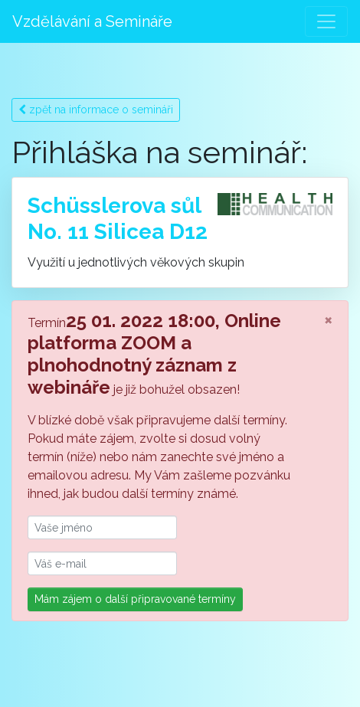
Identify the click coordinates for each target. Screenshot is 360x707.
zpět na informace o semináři (95, 109)
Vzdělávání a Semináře (92, 21)
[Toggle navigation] (326, 21)
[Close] (328, 319)
